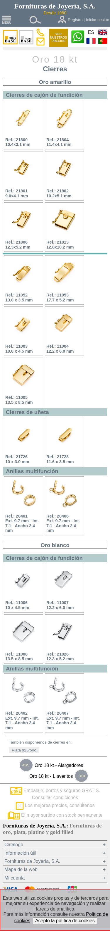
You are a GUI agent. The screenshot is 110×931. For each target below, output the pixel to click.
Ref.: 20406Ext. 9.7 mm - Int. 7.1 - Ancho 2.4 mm (63, 523)
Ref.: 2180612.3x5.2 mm (18, 244)
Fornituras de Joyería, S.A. (32, 861)
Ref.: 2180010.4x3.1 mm (18, 142)
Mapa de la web (21, 869)
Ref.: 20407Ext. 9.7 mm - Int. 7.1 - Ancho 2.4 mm (63, 720)
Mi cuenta (14, 877)
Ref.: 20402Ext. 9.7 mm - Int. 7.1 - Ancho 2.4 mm (22, 720)
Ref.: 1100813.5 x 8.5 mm (19, 656)
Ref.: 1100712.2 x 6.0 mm (60, 605)
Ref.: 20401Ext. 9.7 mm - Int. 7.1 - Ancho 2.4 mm (22, 523)
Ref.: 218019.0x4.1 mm (16, 193)
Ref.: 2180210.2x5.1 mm (59, 193)
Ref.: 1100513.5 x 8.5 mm (19, 400)
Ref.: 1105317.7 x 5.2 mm (60, 297)
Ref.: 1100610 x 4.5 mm (17, 605)
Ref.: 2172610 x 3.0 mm (17, 459)
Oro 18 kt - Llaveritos (58, 776)
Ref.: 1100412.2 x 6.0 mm (60, 349)
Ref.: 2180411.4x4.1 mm (59, 142)
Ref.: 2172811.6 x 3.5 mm (60, 459)
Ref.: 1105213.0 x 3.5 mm (19, 297)
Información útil (20, 853)
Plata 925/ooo (24, 750)
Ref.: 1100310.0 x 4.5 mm (19, 349)
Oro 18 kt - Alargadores (51, 765)
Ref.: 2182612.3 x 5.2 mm (60, 656)
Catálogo (13, 844)
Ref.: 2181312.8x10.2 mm (60, 244)
